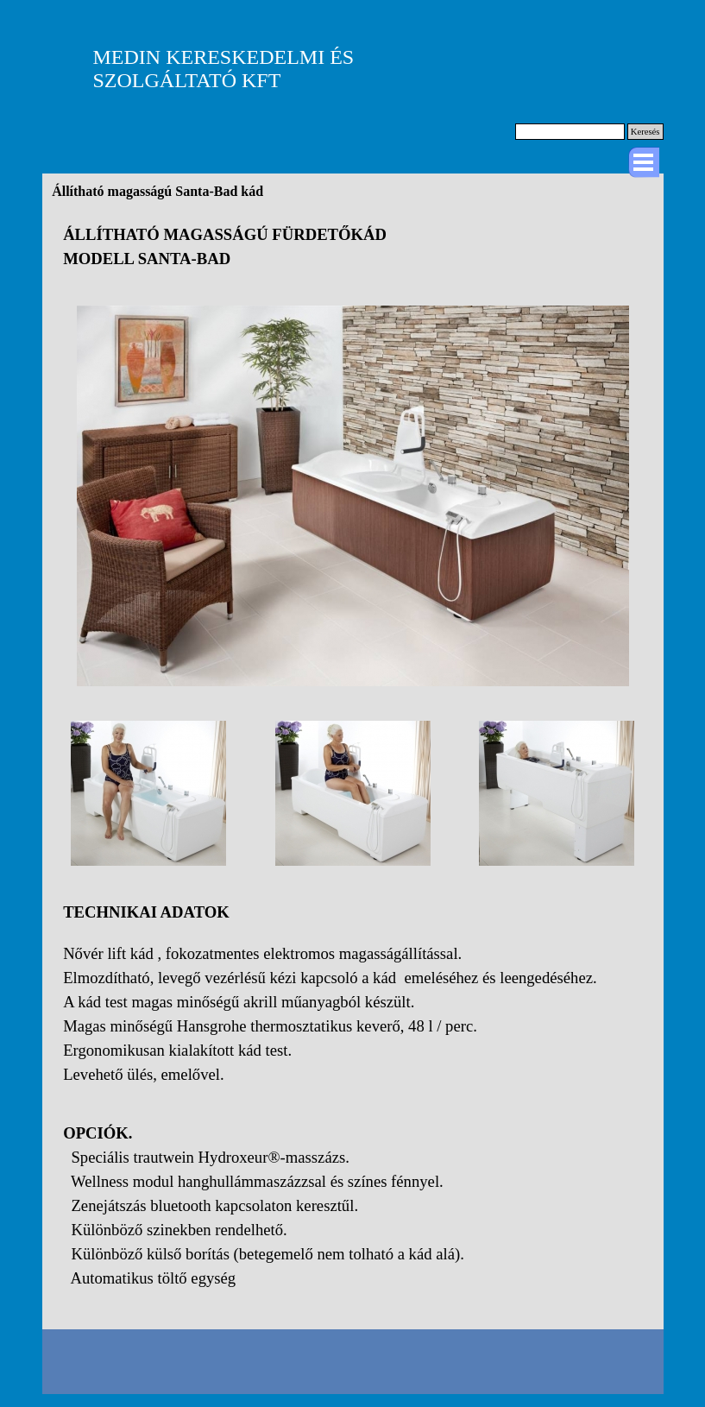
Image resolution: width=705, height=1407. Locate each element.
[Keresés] (570, 131)
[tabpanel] (352, 247)
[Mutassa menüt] (643, 162)
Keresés (645, 131)
